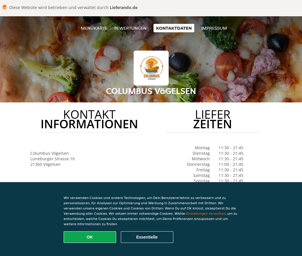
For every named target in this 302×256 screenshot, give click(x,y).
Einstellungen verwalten (206, 213)
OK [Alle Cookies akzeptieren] (90, 237)
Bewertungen (130, 28)
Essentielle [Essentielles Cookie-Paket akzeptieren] (147, 237)
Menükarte (94, 28)
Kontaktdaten (174, 28)
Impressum (214, 28)
